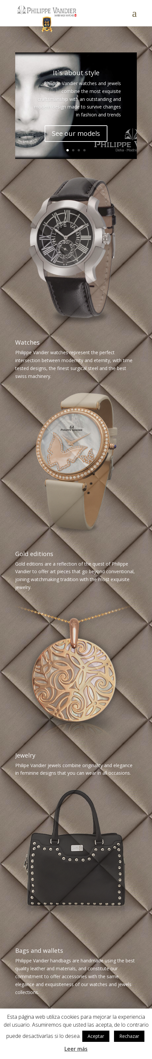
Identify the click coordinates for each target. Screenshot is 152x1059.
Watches (27, 342)
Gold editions (34, 554)
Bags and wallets (39, 950)
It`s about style (76, 74)
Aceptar (96, 1036)
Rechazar (129, 1036)
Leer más (76, 1048)
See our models (76, 134)
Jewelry (25, 755)
